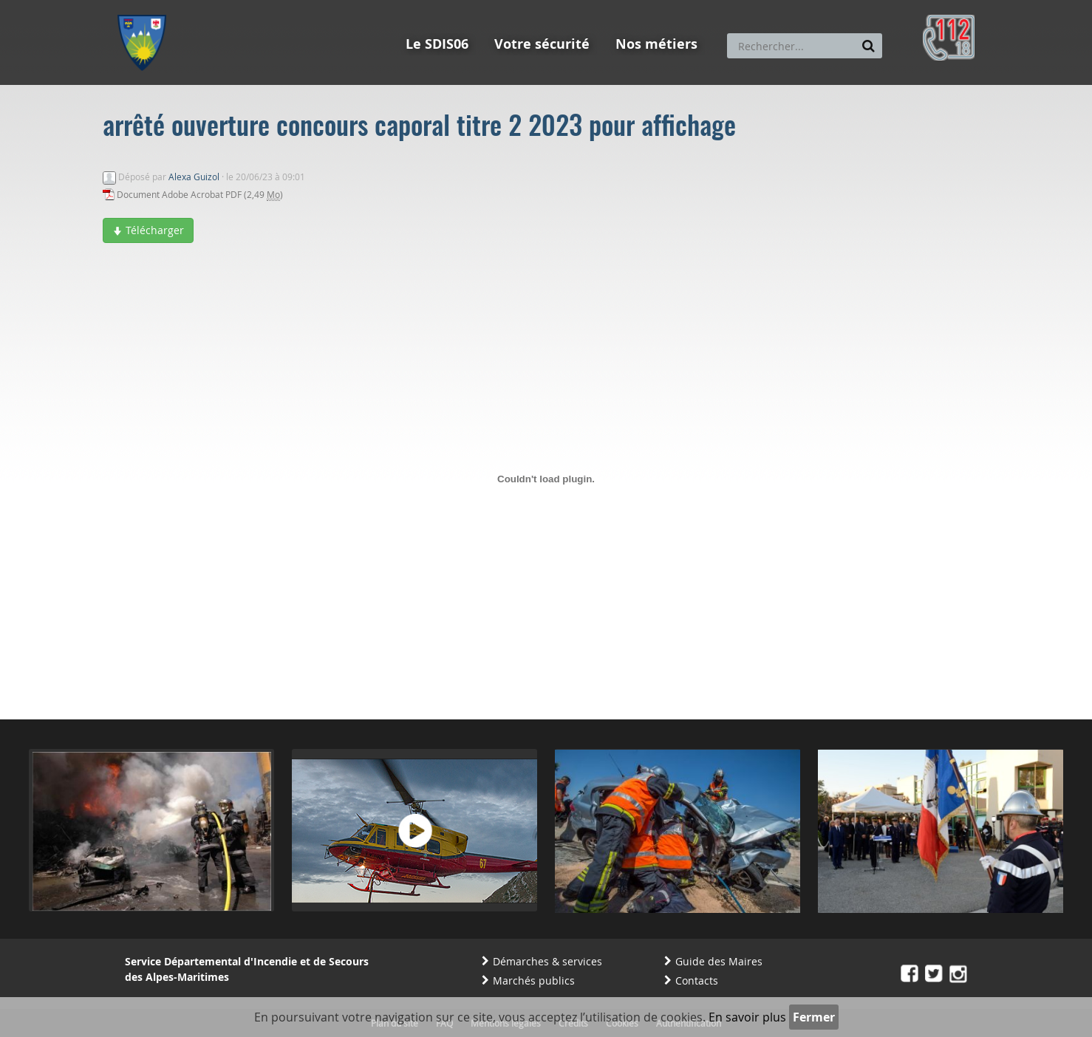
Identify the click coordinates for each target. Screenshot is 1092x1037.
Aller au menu (146, 7)
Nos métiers (656, 44)
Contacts (696, 980)
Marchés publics (534, 980)
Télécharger (148, 230)
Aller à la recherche (316, 7)
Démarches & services (547, 961)
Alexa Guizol (193, 176)
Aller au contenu (225, 7)
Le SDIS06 (437, 44)
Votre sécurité (542, 44)
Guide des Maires (718, 961)
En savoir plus (747, 1017)
